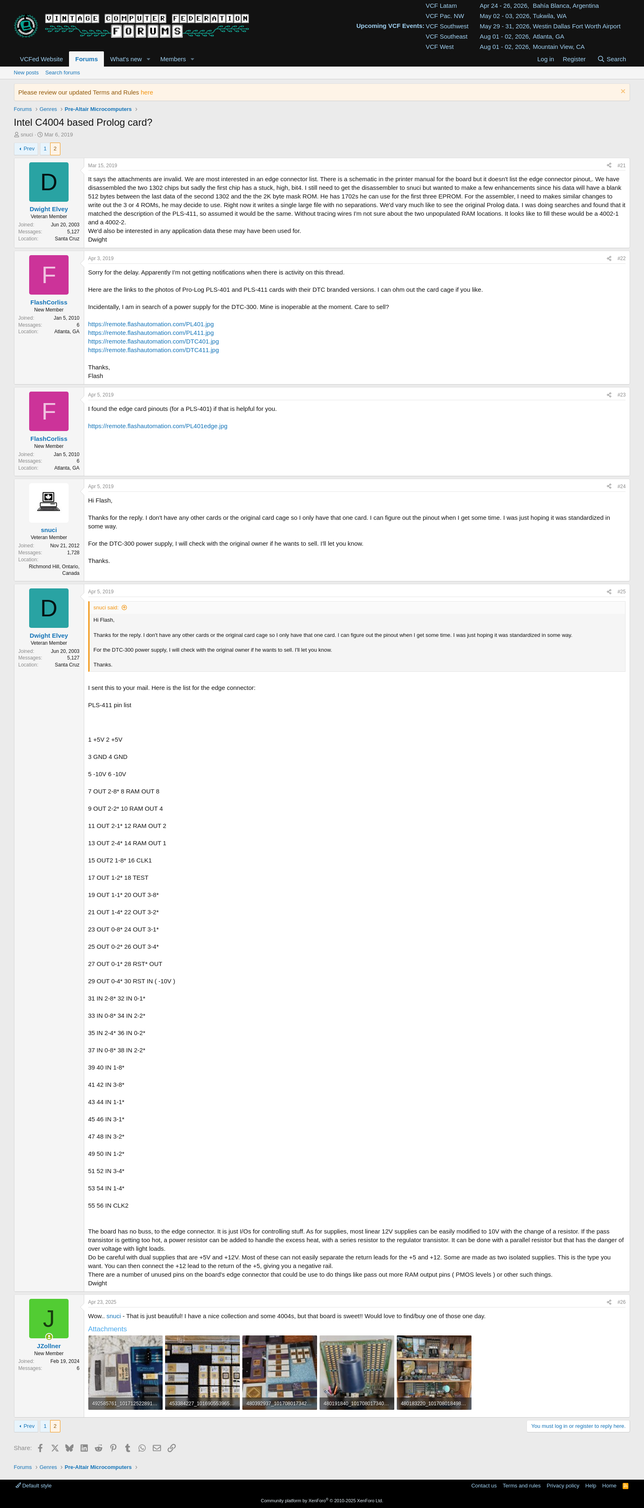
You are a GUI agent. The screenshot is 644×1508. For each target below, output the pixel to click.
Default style (34, 1486)
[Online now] (49, 1337)
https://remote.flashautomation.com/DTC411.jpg (153, 349)
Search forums (62, 72)
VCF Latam (441, 5)
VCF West (440, 46)
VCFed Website (41, 58)
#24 (621, 486)
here (147, 92)
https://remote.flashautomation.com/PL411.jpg (151, 332)
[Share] (609, 166)
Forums (86, 58)
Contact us (484, 1486)
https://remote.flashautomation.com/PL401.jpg (151, 324)
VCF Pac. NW (445, 15)
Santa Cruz (67, 239)
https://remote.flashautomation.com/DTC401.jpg (153, 341)
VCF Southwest (447, 26)
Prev (28, 148)
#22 (621, 258)
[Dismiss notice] (622, 92)
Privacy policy (563, 1486)
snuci (27, 134)
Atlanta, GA (66, 331)
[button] (148, 59)
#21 (621, 165)
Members (173, 58)
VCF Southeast (447, 36)
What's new (126, 58)
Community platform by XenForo (322, 1500)
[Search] (611, 59)
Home (609, 1486)
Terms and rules (521, 1486)
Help (590, 1486)
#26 (621, 1302)
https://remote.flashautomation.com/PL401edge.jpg (158, 425)
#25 (621, 592)
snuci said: (106, 607)
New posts (26, 72)
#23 (621, 395)
